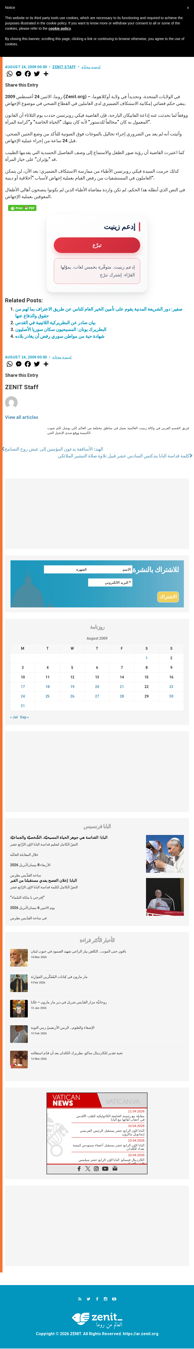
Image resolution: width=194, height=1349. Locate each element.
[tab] (72, 1101)
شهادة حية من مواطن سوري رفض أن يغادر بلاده (59, 336)
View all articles (21, 417)
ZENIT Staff (64, 67)
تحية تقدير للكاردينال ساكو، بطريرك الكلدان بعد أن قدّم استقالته (77, 1054)
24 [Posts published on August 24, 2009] (23, 697)
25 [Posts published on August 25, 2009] (47, 697)
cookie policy (59, 28)
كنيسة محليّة (91, 67)
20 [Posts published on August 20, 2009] (97, 687)
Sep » (24, 718)
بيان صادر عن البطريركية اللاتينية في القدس (55, 322)
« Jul (14, 718)
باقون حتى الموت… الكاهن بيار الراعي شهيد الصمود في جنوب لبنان (78, 952)
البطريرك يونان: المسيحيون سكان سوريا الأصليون (60, 329)
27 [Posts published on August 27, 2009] (97, 697)
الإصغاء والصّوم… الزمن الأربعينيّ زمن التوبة (62, 1028)
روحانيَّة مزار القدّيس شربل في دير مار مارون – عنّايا (69, 1003)
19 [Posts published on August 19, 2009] (72, 687)
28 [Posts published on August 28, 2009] (122, 697)
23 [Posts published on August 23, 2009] (171, 687)
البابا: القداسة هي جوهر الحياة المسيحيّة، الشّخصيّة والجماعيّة (58, 838)
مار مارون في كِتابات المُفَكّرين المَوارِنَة (59, 977)
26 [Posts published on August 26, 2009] (72, 697)
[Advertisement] (97, 514)
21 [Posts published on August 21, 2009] (122, 687)
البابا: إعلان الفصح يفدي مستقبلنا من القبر (43, 881)
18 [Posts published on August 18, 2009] (47, 687)
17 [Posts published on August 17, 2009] (23, 687)
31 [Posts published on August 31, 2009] (23, 706)
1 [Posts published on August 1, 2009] (147, 659)
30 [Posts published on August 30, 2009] (171, 697)
